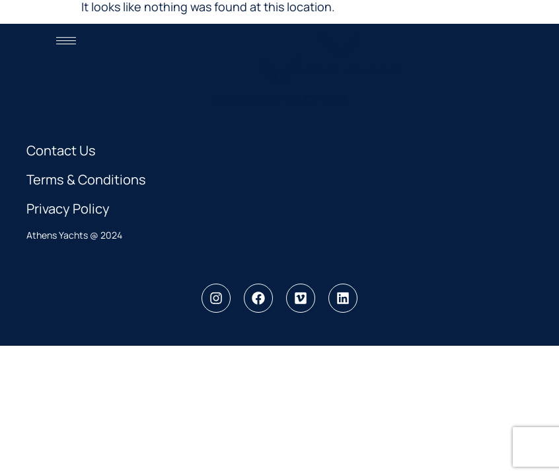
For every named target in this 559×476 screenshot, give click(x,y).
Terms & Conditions (86, 179)
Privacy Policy (68, 209)
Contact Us (61, 150)
